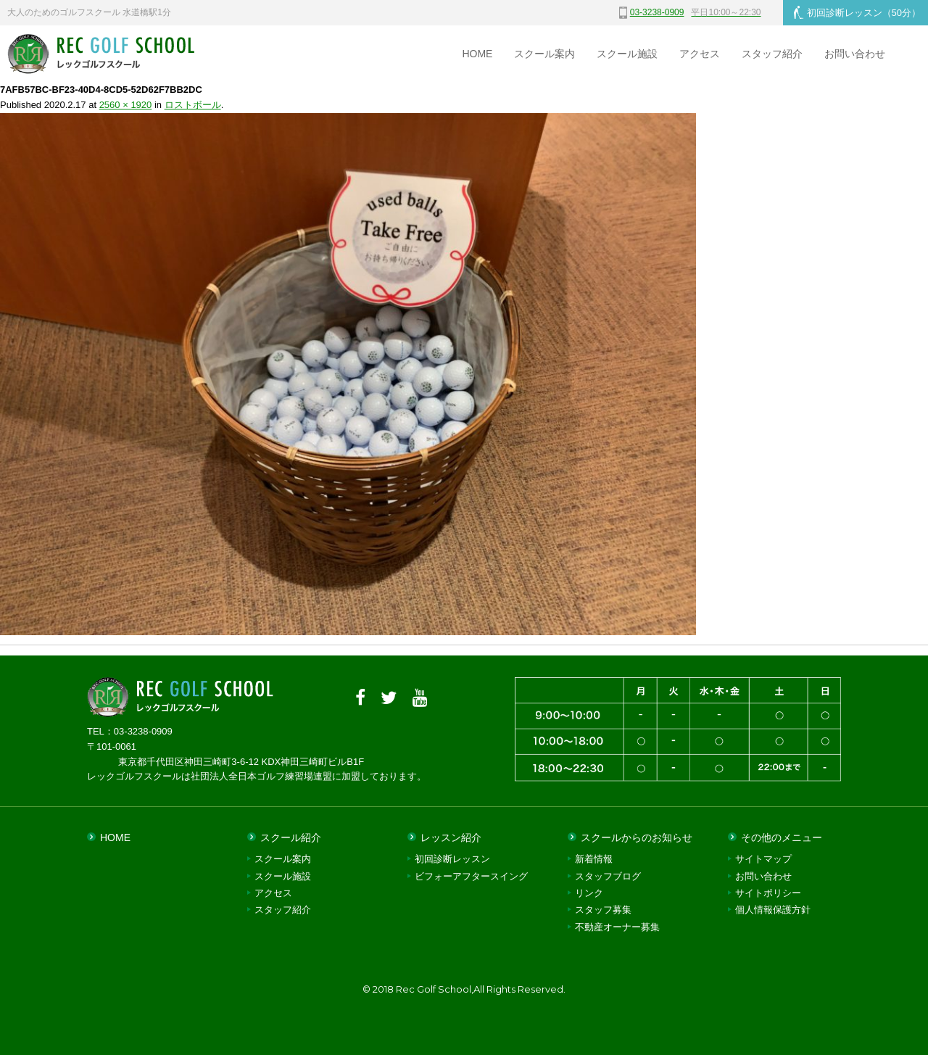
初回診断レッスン (857, 12)
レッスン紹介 (450, 837)
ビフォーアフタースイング (471, 876)
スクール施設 (627, 53)
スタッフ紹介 (772, 53)
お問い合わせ (854, 53)
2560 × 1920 (125, 104)
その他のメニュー (781, 837)
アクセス (699, 53)
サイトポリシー (768, 893)
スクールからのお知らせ (636, 837)
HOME (477, 53)
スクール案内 (544, 53)
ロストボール (193, 104)
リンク (589, 893)
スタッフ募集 (603, 909)
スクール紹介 (290, 837)
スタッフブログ (608, 876)
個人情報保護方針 (773, 909)
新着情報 (594, 858)
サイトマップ (763, 858)
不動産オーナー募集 (617, 927)
